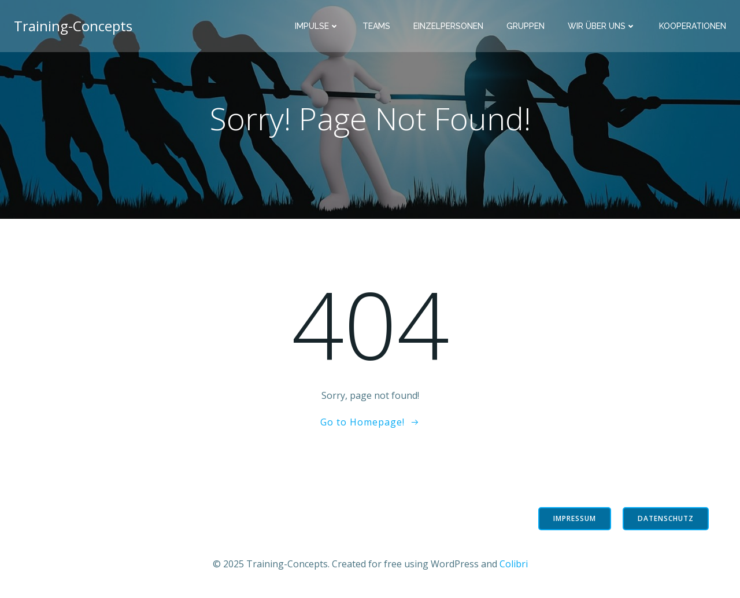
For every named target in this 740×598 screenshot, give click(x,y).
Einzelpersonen (448, 26)
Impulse (317, 26)
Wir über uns (602, 26)
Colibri (514, 563)
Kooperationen (692, 26)
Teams (376, 26)
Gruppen (525, 26)
